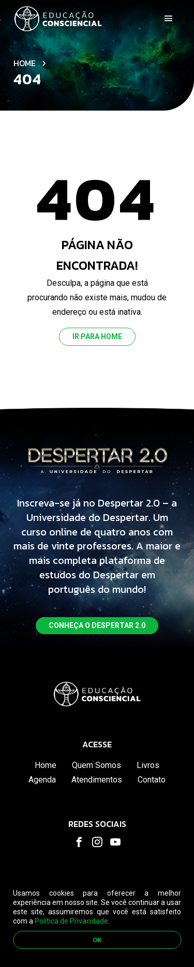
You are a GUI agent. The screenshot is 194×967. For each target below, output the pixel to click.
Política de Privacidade (71, 921)
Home (24, 63)
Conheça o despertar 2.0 (97, 625)
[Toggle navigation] (169, 18)
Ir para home (97, 336)
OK (97, 940)
